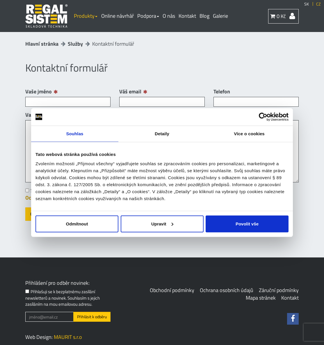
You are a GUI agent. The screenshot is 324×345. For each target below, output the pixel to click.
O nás (169, 16)
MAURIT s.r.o (68, 337)
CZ (318, 4)
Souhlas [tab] (74, 133)
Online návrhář (117, 16)
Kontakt (187, 16)
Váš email (130, 91)
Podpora (148, 16)
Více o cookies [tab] (249, 133)
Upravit (162, 223)
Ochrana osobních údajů (226, 290)
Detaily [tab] (162, 133)
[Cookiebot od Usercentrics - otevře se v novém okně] (263, 117)
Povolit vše (247, 223)
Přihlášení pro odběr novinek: (57, 283)
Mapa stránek (261, 298)
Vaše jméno (38, 91)
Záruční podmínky (279, 290)
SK (306, 4)
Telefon (221, 91)
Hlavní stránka (41, 44)
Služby (75, 44)
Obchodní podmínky (172, 290)
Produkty (85, 16)
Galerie (220, 16)
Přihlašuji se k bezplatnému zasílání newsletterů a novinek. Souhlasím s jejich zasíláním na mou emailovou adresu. (62, 298)
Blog (204, 16)
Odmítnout (77, 223)
